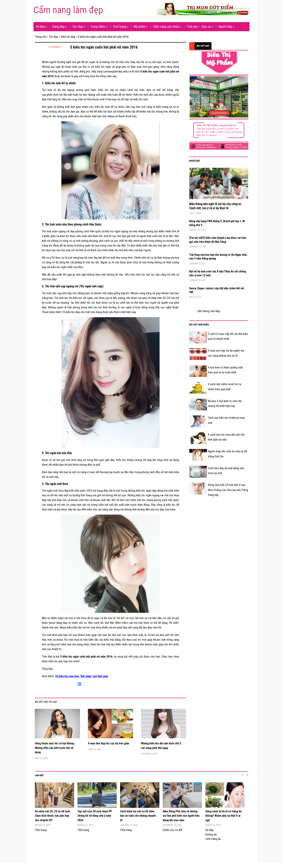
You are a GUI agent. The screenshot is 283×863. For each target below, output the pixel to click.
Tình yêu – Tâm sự (200, 26)
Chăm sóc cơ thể (172, 830)
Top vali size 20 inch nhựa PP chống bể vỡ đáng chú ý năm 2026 (94, 816)
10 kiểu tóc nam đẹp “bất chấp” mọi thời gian (81, 676)
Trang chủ (40, 36)
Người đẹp (226, 26)
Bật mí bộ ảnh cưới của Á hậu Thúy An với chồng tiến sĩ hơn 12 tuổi (217, 273)
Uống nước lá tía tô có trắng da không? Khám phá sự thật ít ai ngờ (223, 816)
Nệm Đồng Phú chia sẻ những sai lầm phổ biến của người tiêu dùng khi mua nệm (181, 816)
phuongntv (56, 47)
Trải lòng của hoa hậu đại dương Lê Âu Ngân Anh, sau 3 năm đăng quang (218, 256)
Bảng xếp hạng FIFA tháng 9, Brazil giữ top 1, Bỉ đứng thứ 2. (217, 223)
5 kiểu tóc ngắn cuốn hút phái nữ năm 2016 (104, 47)
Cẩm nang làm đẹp (68, 10)
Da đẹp (41, 26)
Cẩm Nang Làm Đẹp (208, 311)
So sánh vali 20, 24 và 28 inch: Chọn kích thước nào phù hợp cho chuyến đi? (53, 816)
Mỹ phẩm (141, 26)
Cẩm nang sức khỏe (167, 26)
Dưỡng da (211, 834)
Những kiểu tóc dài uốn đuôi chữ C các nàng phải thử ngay (161, 746)
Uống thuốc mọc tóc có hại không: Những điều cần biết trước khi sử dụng (55, 748)
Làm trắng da (213, 839)
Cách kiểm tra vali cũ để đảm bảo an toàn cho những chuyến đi (138, 816)
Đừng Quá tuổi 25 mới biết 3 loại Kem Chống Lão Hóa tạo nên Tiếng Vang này (228, 490)
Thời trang (120, 26)
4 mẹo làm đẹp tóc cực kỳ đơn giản (108, 743)
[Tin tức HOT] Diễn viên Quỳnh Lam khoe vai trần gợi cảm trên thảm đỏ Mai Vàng (217, 240)
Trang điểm (98, 26)
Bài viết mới (203, 46)
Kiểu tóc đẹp (68, 36)
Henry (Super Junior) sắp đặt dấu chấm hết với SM (216, 290)
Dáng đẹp (59, 26)
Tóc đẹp (78, 26)
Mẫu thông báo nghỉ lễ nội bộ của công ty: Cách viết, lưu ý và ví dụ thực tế (215, 206)
